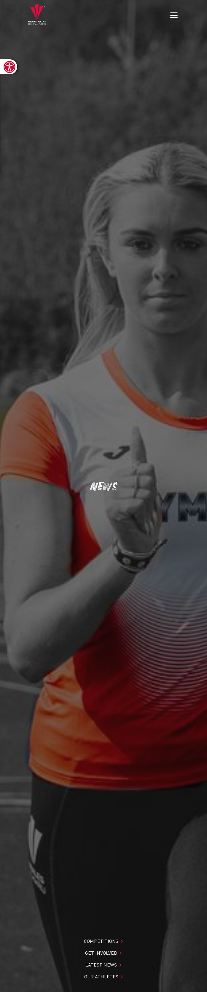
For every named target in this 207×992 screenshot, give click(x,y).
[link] (8, 66)
